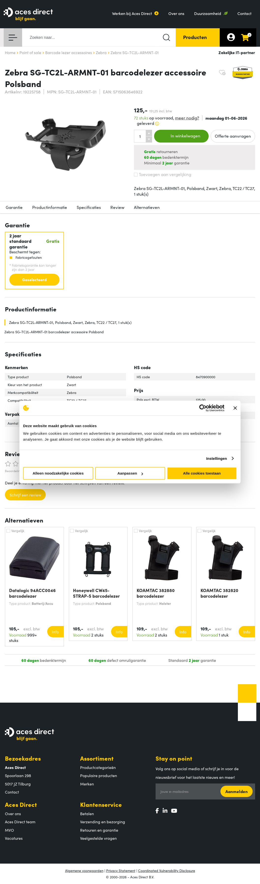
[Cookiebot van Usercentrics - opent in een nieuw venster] (202, 408)
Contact (244, 13)
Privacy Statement (120, 870)
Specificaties (89, 207)
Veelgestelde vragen (98, 838)
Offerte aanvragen (233, 136)
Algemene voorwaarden (84, 870)
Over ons (176, 13)
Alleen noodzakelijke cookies (58, 473)
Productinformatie (49, 207)
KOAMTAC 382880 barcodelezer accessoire (156, 593)
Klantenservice (101, 804)
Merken (87, 783)
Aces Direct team (20, 821)
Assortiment (97, 758)
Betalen (87, 813)
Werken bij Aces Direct (132, 13)
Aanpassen (130, 473)
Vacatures (14, 838)
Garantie (14, 207)
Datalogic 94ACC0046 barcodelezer (32, 593)
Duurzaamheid (207, 13)
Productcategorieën (98, 767)
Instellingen (216, 458)
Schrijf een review (25, 494)
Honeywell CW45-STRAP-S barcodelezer (96, 593)
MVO (9, 830)
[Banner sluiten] (235, 408)
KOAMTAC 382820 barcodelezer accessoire (219, 593)
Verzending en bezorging (102, 821)
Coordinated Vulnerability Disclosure (166, 870)
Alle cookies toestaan (202, 473)
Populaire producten (98, 775)
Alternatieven (147, 207)
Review (117, 207)
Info (55, 631)
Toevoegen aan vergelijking (162, 174)
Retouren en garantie (99, 830)
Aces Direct (21, 804)
